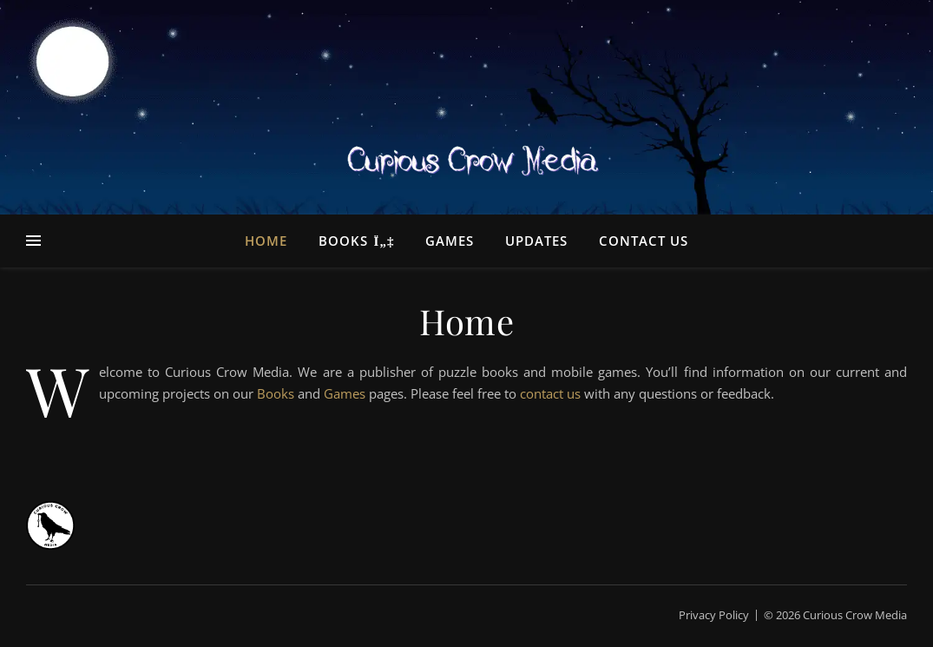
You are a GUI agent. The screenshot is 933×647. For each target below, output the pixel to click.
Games (449, 240)
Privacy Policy (714, 615)
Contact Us (643, 240)
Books (343, 240)
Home (266, 240)
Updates (536, 240)
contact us (550, 393)
